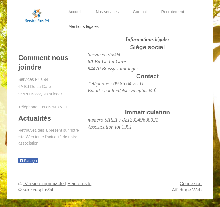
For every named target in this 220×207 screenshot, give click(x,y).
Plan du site (80, 183)
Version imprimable (41, 183)
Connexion (191, 183)
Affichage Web (187, 189)
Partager (28, 161)
